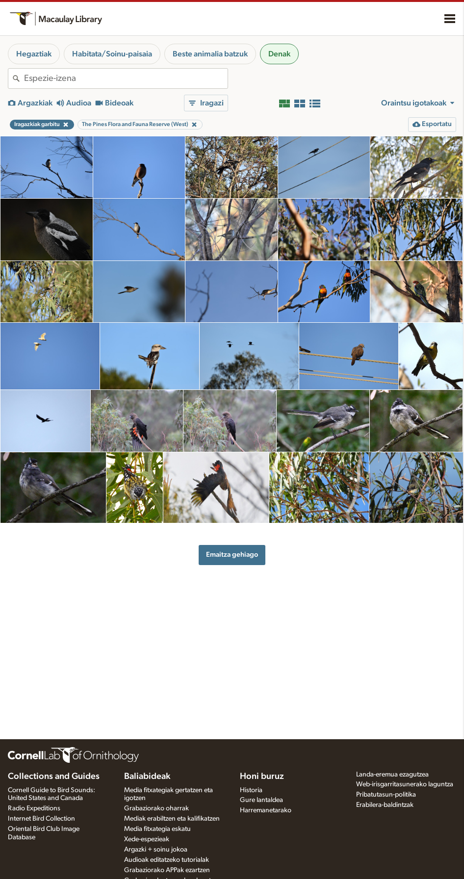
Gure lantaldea (261, 800)
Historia (251, 790)
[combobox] (126, 78)
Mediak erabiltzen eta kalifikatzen (172, 818)
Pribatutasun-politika (386, 794)
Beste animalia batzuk (210, 54)
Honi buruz (262, 776)
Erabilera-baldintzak (384, 804)
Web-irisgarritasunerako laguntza (404, 784)
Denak (279, 54)
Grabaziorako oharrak (156, 808)
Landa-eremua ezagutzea (392, 774)
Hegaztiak (34, 54)
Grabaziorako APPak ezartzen (167, 870)
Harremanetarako (265, 810)
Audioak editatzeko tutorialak (166, 859)
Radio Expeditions (34, 808)
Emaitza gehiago (232, 554)
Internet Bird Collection (41, 818)
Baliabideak (147, 776)
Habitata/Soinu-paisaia (112, 54)
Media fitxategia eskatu (157, 829)
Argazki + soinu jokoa (155, 849)
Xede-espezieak (146, 839)
